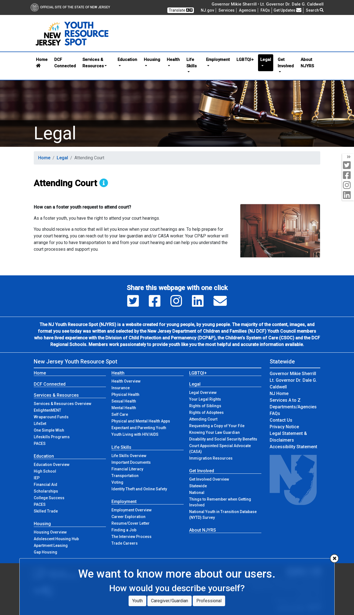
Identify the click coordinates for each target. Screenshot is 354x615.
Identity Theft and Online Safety (139, 489)
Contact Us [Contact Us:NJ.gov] (281, 420)
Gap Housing (45, 552)
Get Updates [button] (287, 10)
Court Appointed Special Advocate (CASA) (220, 449)
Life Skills (121, 447)
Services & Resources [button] (93, 62)
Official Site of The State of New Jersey (70, 7)
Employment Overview (131, 510)
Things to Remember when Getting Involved (220, 502)
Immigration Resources (211, 458)
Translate (180, 10)
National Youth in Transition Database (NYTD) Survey (223, 514)
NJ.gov (207, 10)
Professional (209, 600)
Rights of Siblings (205, 406)
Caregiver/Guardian (169, 600)
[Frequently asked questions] (265, 10)
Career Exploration (128, 516)
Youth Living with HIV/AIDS (134, 434)
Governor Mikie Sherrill (293, 373)
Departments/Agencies (293, 406)
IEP (37, 478)
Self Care (119, 414)
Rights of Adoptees (206, 412)
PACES (40, 443)
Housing (42, 523)
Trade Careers (124, 543)
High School (45, 471)
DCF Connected (65, 62)
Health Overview (125, 381)
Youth (137, 600)
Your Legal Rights (205, 399)
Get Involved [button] (286, 62)
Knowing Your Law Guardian (214, 432)
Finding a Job (123, 530)
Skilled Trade (46, 511)
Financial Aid (45, 484)
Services (226, 10)
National (196, 492)
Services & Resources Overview (62, 403)
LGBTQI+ (245, 59)
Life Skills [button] (191, 62)
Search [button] (315, 10)
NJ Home (279, 393)
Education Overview (51, 464)
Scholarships (46, 491)
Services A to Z (285, 400)
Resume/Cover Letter (130, 523)
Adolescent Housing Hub (56, 539)
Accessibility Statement (293, 446)
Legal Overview (203, 392)
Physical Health (125, 394)
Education (44, 456)
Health (117, 373)
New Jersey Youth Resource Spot (75, 361)
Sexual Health (123, 401)
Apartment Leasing (51, 545)
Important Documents (131, 462)
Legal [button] (265, 59)
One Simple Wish (49, 430)
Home (42, 62)
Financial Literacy (127, 469)
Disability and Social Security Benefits (223, 439)
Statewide (198, 486)
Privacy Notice (284, 426)
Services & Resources (56, 395)
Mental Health (123, 408)
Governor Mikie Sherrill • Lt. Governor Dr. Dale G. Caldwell (268, 4)
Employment (124, 501)
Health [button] (173, 59)
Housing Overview (50, 532)
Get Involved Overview (209, 479)
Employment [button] (218, 59)
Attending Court (203, 419)
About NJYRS (307, 62)
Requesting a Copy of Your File (216, 426)
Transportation (125, 475)
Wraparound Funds (51, 417)
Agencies (247, 10)
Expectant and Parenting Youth (138, 428)
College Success (49, 498)
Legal (62, 157)
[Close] (334, 558)
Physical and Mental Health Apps (140, 421)
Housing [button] (152, 59)
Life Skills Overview (128, 455)
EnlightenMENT (47, 410)
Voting (117, 482)
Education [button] (127, 59)
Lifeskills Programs (52, 437)
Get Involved (201, 470)
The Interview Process (131, 536)
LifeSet (40, 423)
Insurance (120, 388)
